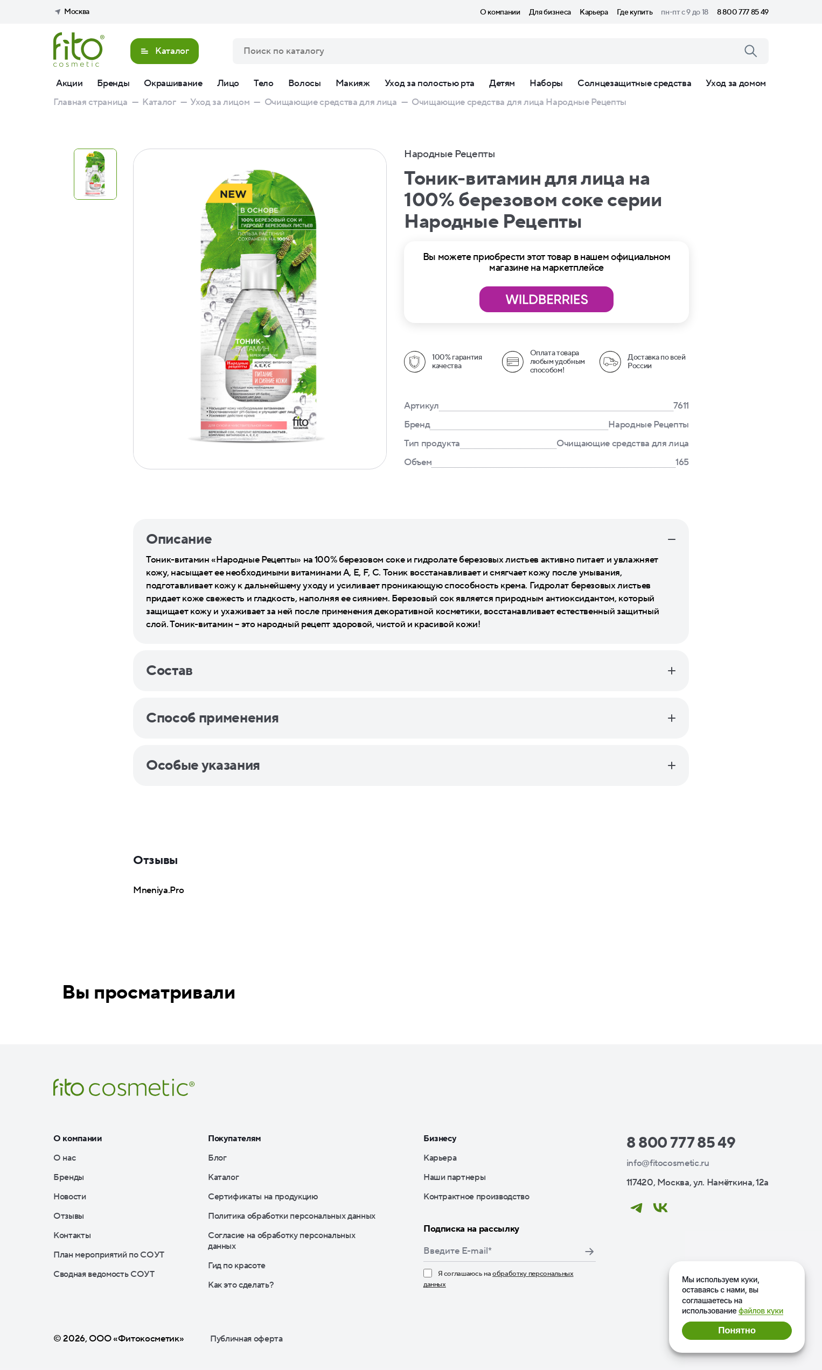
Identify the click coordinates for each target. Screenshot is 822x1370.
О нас (64, 1158)
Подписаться (589, 1251)
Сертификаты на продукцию (263, 1196)
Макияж (353, 83)
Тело (264, 83)
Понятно (736, 1330)
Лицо (228, 83)
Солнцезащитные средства (634, 83)
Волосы (304, 83)
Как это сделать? (241, 1285)
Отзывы (68, 1216)
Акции (69, 83)
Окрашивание (173, 83)
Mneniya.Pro (158, 890)
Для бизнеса (550, 12)
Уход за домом (736, 83)
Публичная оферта (246, 1338)
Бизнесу (440, 1138)
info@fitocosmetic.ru (667, 1163)
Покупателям (234, 1138)
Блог (217, 1158)
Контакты (71, 1235)
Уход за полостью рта (430, 83)
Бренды (113, 83)
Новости (69, 1196)
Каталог (223, 1177)
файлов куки (761, 1310)
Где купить (635, 12)
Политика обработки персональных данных (291, 1216)
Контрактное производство (476, 1196)
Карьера (594, 12)
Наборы (546, 83)
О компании (500, 12)
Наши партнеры (454, 1177)
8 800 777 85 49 (743, 12)
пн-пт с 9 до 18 (684, 12)
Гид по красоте (237, 1265)
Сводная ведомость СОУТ (104, 1274)
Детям (502, 83)
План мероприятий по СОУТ (108, 1254)
